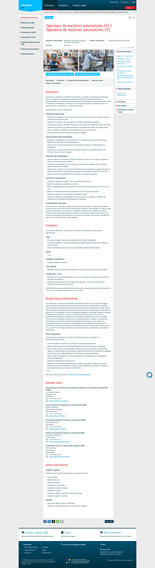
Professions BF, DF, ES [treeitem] (28, 37)
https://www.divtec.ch (57, 416)
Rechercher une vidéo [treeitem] (28, 23)
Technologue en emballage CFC (125, 67)
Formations (45, 547)
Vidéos (44, 550)
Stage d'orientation (29, 550)
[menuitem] (50, 5)
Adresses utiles (97, 80)
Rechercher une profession (65, 12)
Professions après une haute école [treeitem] (30, 43)
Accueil (46, 12)
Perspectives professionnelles (78, 80)
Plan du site (111, 560)
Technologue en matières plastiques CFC (124, 72)
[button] (45, 521)
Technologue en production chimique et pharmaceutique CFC (125, 77)
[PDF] (129, 17)
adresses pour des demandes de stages (60, 74)
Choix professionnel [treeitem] (27, 27)
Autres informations (53, 83)
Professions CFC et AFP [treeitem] (28, 32)
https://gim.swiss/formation (59, 457)
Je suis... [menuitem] (130, 8)
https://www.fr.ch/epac (57, 429)
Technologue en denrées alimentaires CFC (124, 63)
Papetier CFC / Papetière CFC (125, 56)
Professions (53, 12)
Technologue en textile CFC (125, 82)
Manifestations (46, 553)
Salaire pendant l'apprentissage (121, 94)
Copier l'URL (109, 521)
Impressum (130, 560)
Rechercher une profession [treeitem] (29, 17)
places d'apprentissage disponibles (87, 74)
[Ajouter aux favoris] (133, 17)
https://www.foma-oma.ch (58, 401)
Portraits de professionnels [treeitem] (30, 49)
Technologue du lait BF (123, 59)
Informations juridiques (121, 560)
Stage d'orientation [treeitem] (27, 54)
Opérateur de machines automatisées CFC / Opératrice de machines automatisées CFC (101, 12)
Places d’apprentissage (30, 547)
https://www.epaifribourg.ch (59, 442)
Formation (60, 80)
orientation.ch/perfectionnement (78, 375)
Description (50, 80)
